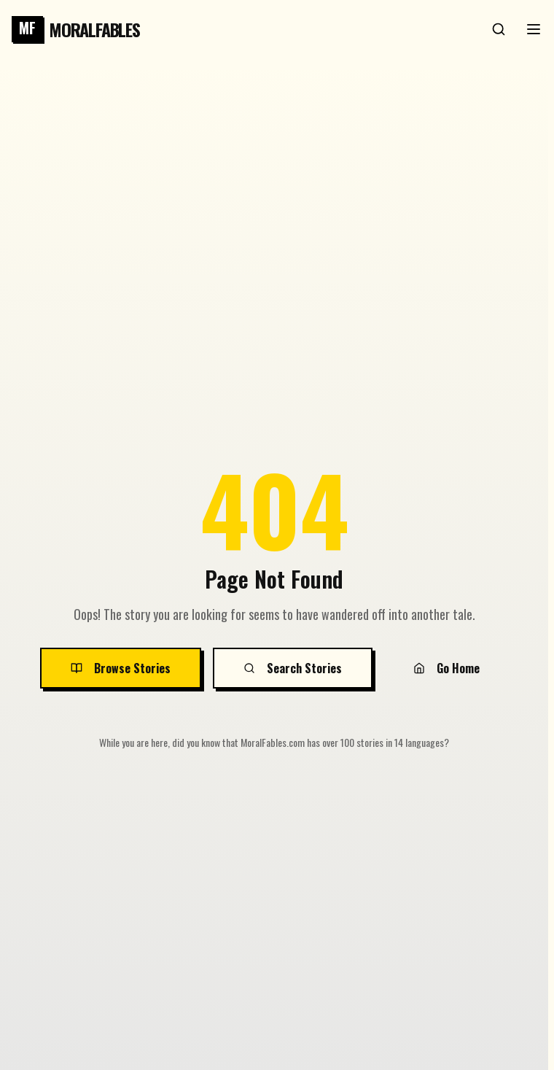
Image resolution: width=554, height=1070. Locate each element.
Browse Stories (121, 668)
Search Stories (292, 668)
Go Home (446, 668)
